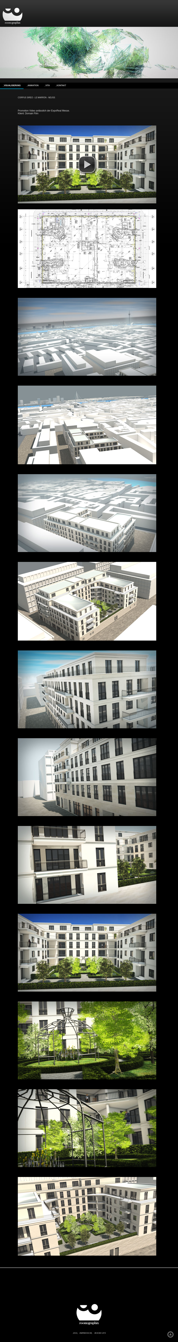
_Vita (47, 85)
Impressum (86, 1333)
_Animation (33, 85)
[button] (87, 164)
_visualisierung (12, 85)
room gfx (100, 1333)
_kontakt (61, 85)
